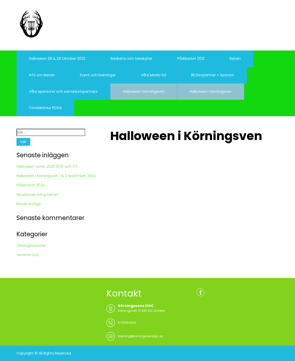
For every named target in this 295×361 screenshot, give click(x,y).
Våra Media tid (153, 75)
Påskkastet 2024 (30, 185)
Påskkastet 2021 (190, 58)
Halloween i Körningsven (144, 91)
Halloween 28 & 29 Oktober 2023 (57, 58)
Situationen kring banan (37, 194)
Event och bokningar (98, 75)
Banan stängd (28, 203)
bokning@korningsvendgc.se (140, 336)
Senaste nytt (27, 254)
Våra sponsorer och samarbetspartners (63, 91)
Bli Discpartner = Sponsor (212, 75)
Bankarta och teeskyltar (131, 58)
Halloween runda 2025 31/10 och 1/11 (46, 166)
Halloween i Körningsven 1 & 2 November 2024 (56, 175)
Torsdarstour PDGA (45, 107)
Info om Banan (42, 75)
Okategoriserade (31, 245)
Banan (235, 58)
